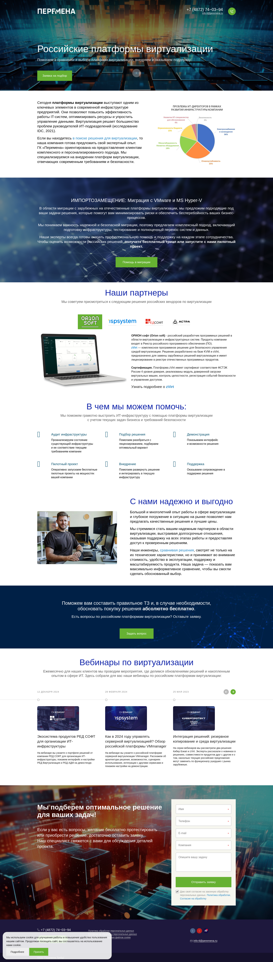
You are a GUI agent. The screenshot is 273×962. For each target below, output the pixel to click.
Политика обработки (218, 895)
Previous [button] (226, 691)
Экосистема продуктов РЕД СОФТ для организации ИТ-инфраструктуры (66, 741)
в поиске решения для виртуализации (105, 138)
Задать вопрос (137, 633)
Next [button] (233, 691)
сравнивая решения (177, 550)
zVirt (134, 347)
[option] (69, 728)
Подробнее (17, 951)
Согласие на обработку (193, 898)
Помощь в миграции (136, 262)
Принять (39, 951)
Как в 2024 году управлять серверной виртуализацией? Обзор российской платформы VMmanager (135, 741)
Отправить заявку (203, 882)
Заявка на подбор (54, 75)
